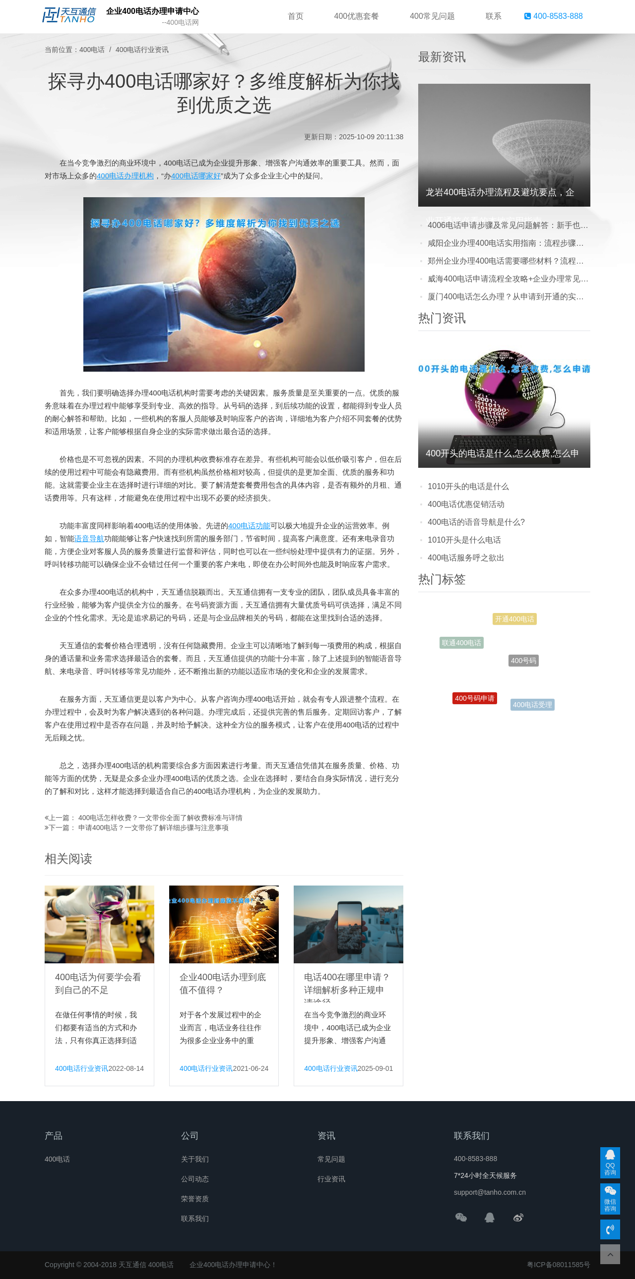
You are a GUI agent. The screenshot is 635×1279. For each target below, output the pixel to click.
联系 (494, 16)
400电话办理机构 (125, 175)
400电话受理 (532, 706)
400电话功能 (249, 525)
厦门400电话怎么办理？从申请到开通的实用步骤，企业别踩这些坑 (509, 296)
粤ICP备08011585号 (558, 1265)
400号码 (523, 666)
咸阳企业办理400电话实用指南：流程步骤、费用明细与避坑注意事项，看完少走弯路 (509, 243)
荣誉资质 (195, 1199)
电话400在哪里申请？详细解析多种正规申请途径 (347, 990)
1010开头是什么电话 (464, 540)
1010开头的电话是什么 (468, 486)
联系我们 (195, 1219)
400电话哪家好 (196, 175)
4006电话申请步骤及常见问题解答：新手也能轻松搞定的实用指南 (509, 225)
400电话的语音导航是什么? (476, 522)
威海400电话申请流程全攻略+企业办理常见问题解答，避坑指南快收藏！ (509, 279)
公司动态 (195, 1179)
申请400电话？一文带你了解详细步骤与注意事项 (153, 828)
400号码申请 (474, 701)
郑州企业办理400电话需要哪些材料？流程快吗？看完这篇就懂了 (509, 261)
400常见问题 (432, 16)
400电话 (92, 50)
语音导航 (89, 538)
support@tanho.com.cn (490, 1192)
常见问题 (331, 1159)
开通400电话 (514, 621)
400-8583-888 (553, 16)
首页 (296, 16)
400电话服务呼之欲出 (466, 558)
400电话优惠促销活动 (466, 504)
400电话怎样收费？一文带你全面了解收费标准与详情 (160, 818)
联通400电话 (461, 644)
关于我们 (195, 1159)
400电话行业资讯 (142, 50)
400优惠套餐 (357, 16)
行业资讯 (331, 1179)
